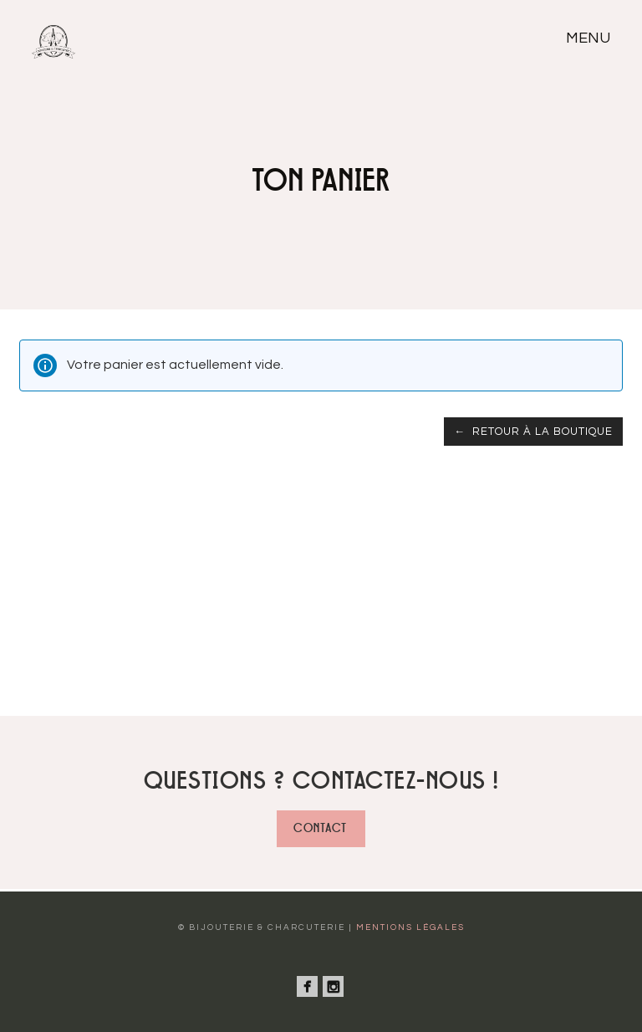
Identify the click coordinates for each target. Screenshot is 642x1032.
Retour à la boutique (541, 431)
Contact (320, 828)
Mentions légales (410, 927)
